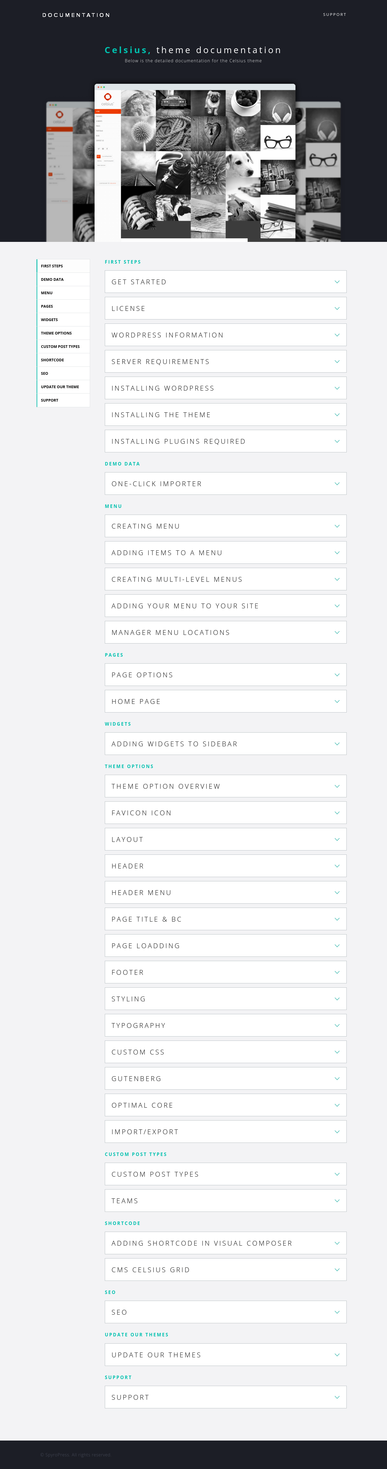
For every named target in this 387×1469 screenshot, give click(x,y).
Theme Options (58, 333)
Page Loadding (146, 945)
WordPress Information (168, 334)
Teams (125, 1200)
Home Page (137, 701)
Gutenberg (137, 1078)
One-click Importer (157, 483)
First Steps (54, 265)
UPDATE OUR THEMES (157, 1354)
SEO (46, 373)
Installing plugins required (179, 441)
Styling (129, 998)
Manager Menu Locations (171, 632)
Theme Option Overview (166, 786)
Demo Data (54, 279)
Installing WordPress (163, 387)
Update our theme (62, 386)
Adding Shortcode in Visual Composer (202, 1243)
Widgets (51, 319)
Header (128, 865)
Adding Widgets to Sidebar (175, 743)
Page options (143, 674)
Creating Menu (146, 525)
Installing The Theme (162, 414)
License (129, 308)
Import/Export (145, 1131)
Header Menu (142, 892)
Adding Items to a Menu (167, 552)
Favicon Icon (142, 812)
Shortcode (54, 359)
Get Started (139, 281)
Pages (49, 306)
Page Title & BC (147, 918)
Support (335, 14)
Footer (128, 972)
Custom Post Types (62, 346)
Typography (139, 1025)
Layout (128, 839)
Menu (49, 292)
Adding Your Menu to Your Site (186, 605)
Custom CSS (138, 1051)
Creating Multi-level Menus (177, 579)
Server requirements (161, 361)
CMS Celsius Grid (151, 1269)
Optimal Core (143, 1105)
